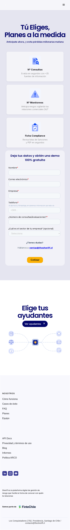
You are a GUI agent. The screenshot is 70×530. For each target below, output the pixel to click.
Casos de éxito (9, 404)
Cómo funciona (10, 399)
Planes (5, 413)
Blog (4, 448)
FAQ (4, 409)
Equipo (5, 418)
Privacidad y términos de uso (16, 443)
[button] (63, 4)
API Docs (7, 438)
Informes (6, 453)
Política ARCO (9, 458)
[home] (15, 4)
